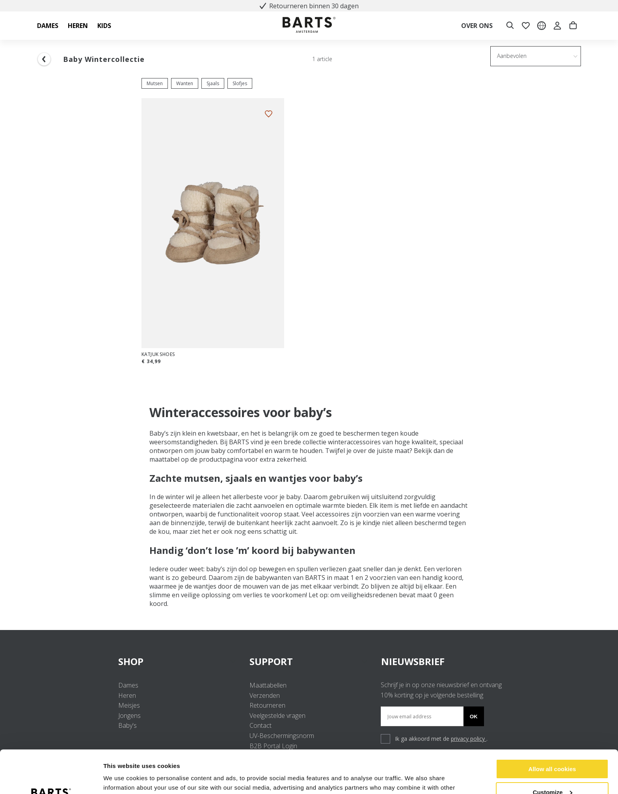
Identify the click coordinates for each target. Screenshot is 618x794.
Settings (115, 778)
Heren (127, 695)
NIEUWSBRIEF (413, 661)
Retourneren (267, 705)
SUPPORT (308, 661)
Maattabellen (268, 685)
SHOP (177, 661)
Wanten (184, 83)
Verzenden (264, 695)
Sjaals (213, 83)
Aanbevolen (512, 56)
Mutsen (155, 83)
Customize (552, 751)
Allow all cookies (552, 728)
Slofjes (240, 83)
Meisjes (129, 705)
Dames (128, 685)
